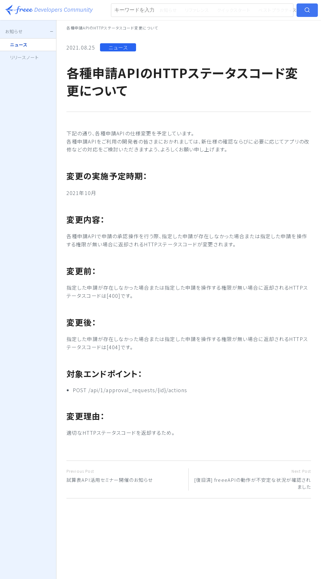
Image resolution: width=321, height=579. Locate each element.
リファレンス (197, 10)
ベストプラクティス (277, 10)
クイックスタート (233, 10)
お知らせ (168, 10)
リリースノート (24, 57)
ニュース (118, 47)
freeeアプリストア (132, 10)
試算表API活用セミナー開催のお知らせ (125, 475)
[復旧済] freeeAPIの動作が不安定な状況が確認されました (252, 479)
